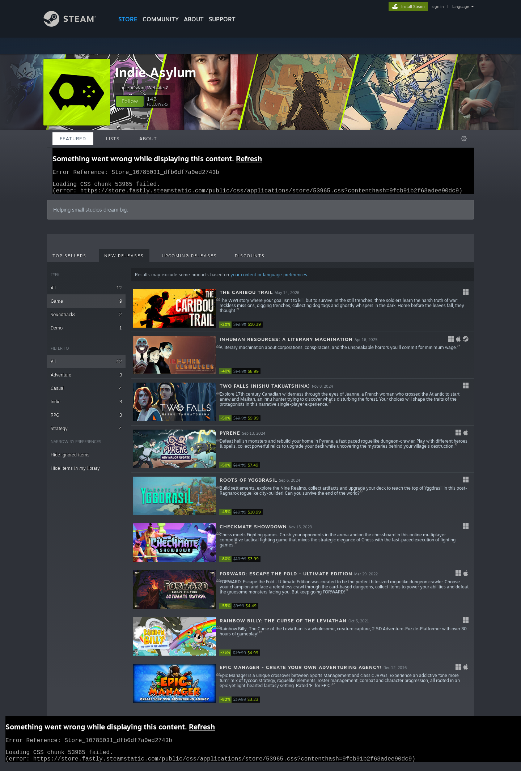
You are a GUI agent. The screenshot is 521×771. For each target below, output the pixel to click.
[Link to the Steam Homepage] (75, 25)
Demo (86, 332)
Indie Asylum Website (144, 87)
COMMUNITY (161, 19)
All (86, 292)
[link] (241, 329)
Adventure (86, 379)
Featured (73, 138)
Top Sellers (69, 260)
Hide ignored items (70, 459)
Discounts (250, 260)
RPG (86, 419)
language (460, 6)
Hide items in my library (75, 472)
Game (86, 305)
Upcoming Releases (189, 260)
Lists (112, 138)
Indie (86, 406)
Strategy (86, 433)
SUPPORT (222, 19)
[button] (130, 101)
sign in (438, 6)
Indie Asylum (155, 72)
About (194, 19)
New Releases (124, 260)
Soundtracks (86, 319)
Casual (86, 392)
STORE (127, 19)
